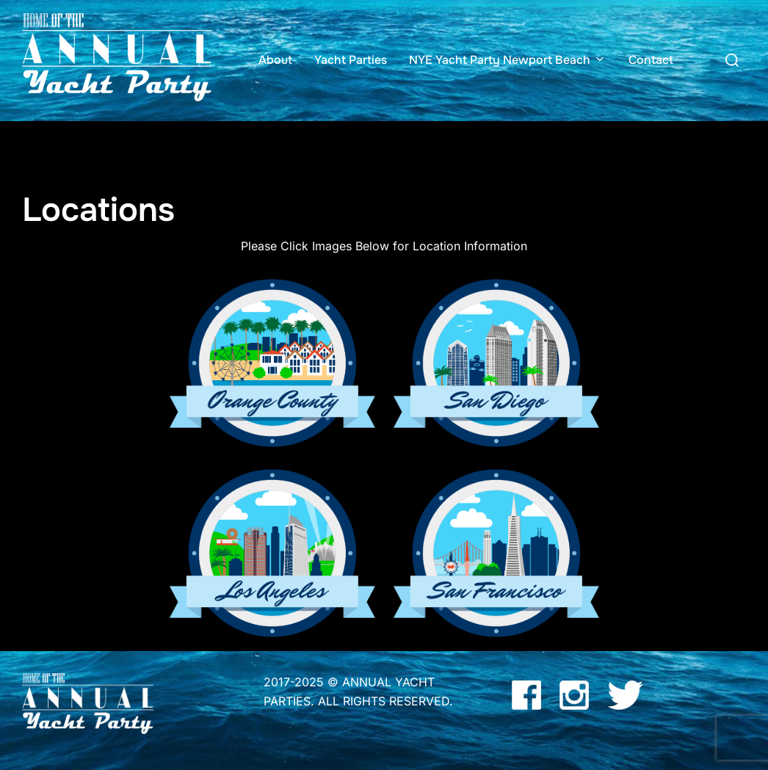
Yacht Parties (350, 60)
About (275, 60)
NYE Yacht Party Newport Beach (507, 60)
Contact (650, 60)
